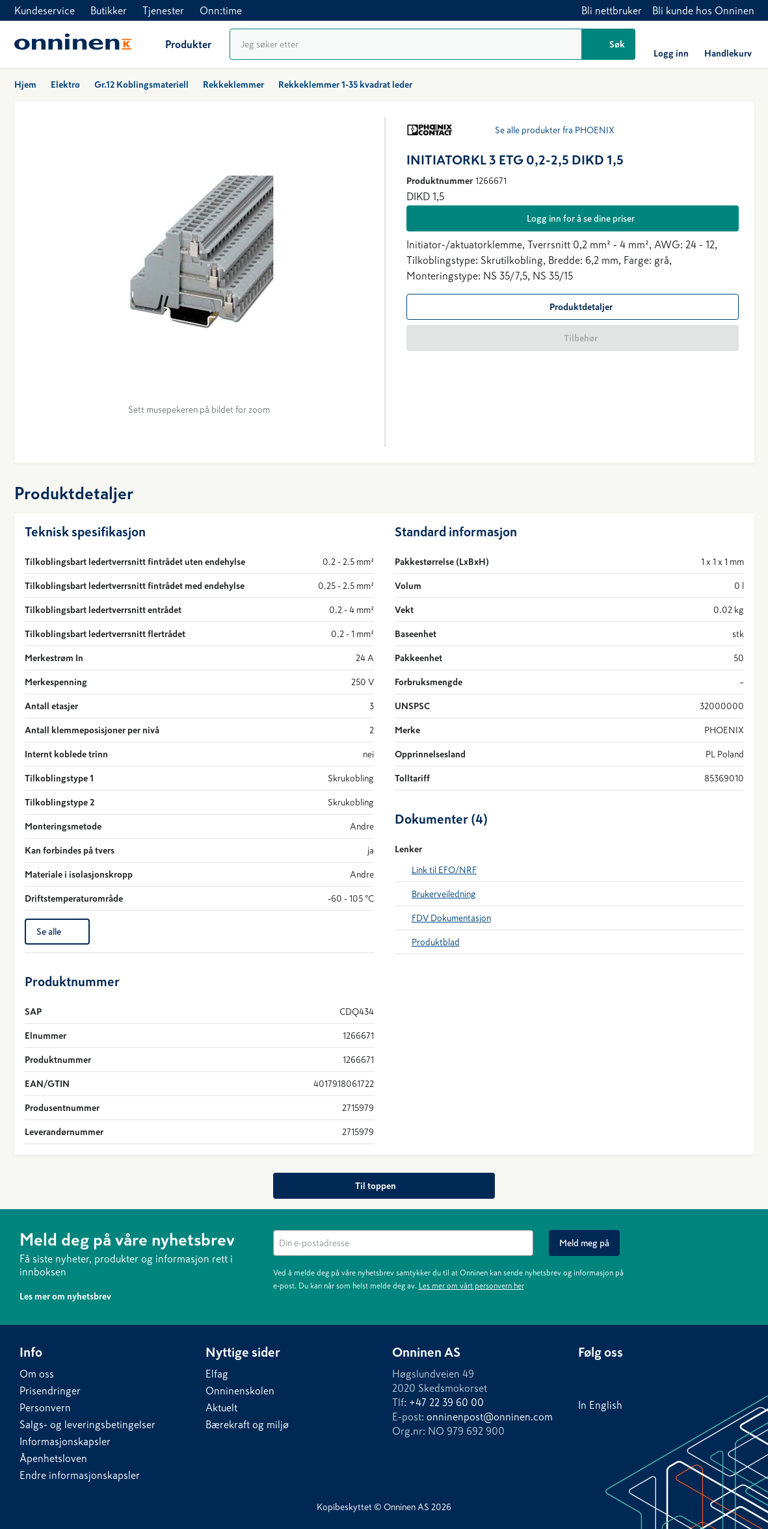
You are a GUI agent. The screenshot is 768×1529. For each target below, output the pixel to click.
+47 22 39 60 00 (446, 1402)
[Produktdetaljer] (572, 307)
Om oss (37, 1373)
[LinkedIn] (588, 1376)
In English (600, 1405)
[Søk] (608, 44)
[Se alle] (57, 932)
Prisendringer (50, 1390)
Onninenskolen (239, 1390)
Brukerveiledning (444, 893)
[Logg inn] (671, 44)
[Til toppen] (384, 1186)
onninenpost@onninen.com (490, 1416)
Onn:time (221, 10)
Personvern (45, 1407)
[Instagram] (640, 1376)
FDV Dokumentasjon (451, 917)
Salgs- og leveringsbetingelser (87, 1424)
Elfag (216, 1373)
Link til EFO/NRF (444, 869)
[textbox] (403, 1243)
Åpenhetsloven (53, 1458)
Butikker (108, 10)
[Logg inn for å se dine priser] (572, 218)
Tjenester (163, 10)
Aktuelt (221, 1407)
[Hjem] (72, 44)
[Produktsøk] (406, 44)
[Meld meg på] (584, 1243)
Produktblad (436, 942)
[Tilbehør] (572, 338)
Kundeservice (44, 10)
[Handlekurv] (728, 44)
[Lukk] (741, 1238)
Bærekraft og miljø (247, 1424)
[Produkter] (178, 44)
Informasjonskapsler (65, 1441)
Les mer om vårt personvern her (471, 1286)
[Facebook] (614, 1376)
